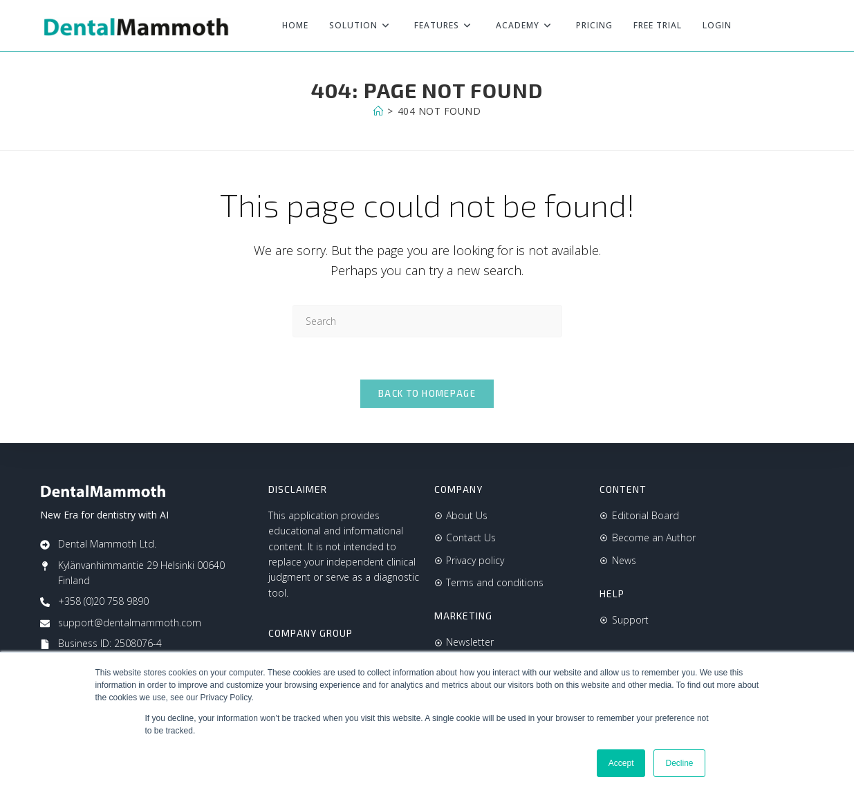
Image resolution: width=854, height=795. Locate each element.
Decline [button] (679, 763)
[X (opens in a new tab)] (759, 25)
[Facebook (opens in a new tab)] (783, 25)
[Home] (378, 111)
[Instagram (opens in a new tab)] (806, 25)
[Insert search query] (427, 321)
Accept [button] (621, 763)
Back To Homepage (427, 393)
